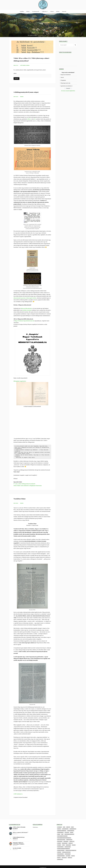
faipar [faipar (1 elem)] (71, 830)
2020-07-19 (16, 63)
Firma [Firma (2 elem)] (58, 832)
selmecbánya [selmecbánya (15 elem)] (60, 845)
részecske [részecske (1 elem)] (68, 843)
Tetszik (62, 77)
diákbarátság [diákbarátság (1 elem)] (73, 827)
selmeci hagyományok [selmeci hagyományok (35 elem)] (71, 848)
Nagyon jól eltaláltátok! (66, 74)
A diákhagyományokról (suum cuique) (30, 90)
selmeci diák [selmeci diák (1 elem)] (67, 845)
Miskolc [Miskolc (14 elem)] (71, 841)
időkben (29, 117)
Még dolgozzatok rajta (65, 83)
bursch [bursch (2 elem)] (59, 827)
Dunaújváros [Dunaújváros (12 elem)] (60, 830)
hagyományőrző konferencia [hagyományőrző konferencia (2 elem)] (64, 836)
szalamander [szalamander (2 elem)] (60, 852)
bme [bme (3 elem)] (64, 825)
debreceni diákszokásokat (26, 306)
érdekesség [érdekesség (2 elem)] (60, 857)
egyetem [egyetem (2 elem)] (67, 830)
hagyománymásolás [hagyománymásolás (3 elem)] (69, 832)
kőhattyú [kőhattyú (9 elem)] (72, 839)
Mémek (52, 11)
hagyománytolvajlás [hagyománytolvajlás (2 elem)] (62, 834)
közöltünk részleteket (27, 308)
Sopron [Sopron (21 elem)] (59, 850)
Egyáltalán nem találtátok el (66, 85)
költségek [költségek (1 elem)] (59, 839)
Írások (28, 63)
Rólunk (28, 11)
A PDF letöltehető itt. (18, 792)
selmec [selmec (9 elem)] (73, 843)
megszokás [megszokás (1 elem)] (64, 841)
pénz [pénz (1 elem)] (63, 843)
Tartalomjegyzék (35, 11)
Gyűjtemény (44, 11)
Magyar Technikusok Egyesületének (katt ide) (24, 319)
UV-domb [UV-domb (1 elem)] (68, 854)
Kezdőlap (22, 11)
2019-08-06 (16, 501)
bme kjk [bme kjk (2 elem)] (68, 825)
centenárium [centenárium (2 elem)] (65, 827)
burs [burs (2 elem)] (72, 825)
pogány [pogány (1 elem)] (59, 843)
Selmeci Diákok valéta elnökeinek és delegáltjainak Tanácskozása (28, 484)
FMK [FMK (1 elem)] (62, 832)
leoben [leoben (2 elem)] (59, 841)
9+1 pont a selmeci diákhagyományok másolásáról (24, 482)
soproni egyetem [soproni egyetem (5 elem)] (66, 850)
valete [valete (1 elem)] (73, 854)
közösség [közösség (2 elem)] (66, 839)
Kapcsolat (64, 11)
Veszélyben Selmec (22, 497)
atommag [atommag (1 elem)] (59, 825)
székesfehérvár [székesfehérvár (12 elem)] (60, 854)
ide (34, 117)
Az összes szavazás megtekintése (68, 90)
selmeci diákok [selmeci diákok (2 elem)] (60, 848)
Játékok (57, 11)
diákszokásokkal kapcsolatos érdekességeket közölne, (25, 296)
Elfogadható (63, 80)
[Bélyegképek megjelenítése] (20, 379)
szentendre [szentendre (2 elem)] (67, 852)
